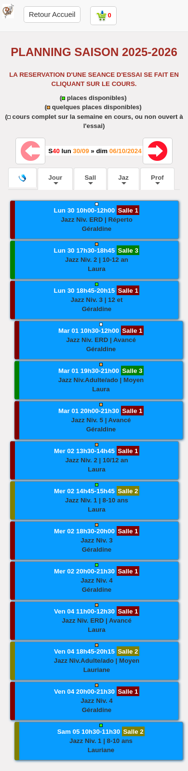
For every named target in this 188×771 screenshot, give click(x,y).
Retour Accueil (52, 14)
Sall (90, 179)
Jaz (123, 179)
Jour (55, 179)
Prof (157, 179)
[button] (94, 219)
